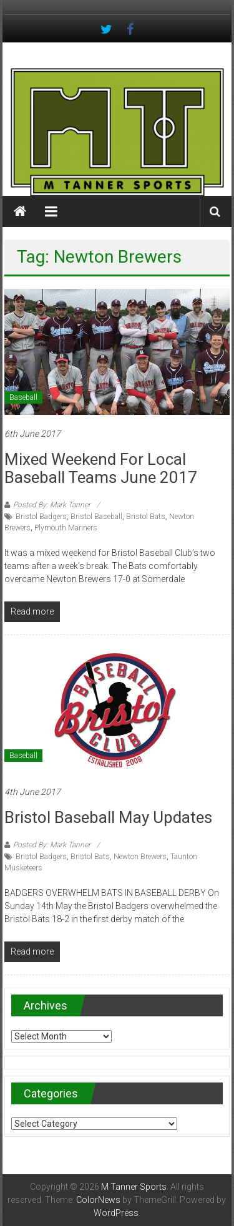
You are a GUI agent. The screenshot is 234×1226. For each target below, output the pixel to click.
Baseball (23, 397)
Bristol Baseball (96, 516)
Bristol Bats (145, 516)
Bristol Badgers (41, 516)
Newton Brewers (140, 856)
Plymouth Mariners (65, 527)
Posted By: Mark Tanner (51, 504)
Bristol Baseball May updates (108, 817)
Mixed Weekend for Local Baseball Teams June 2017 (100, 468)
